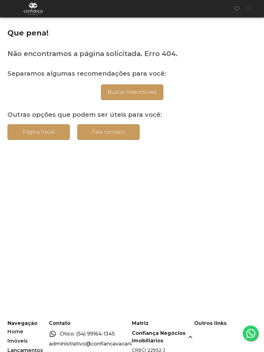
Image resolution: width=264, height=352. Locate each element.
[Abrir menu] (249, 8)
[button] (163, 337)
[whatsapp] (250, 333)
